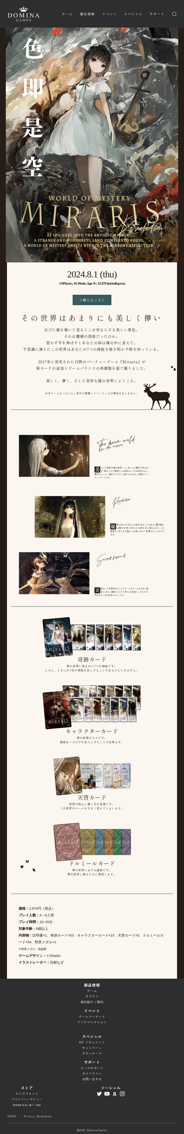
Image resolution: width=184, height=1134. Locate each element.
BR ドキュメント (92, 1042)
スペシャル (133, 14)
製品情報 (87, 14)
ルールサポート (92, 1068)
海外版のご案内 (92, 1002)
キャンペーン (92, 1048)
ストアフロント (26, 1093)
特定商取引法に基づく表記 (27, 1105)
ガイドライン (92, 1073)
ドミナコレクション (92, 1022)
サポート (157, 14)
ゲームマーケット (92, 1016)
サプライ (92, 996)
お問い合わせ (92, 1079)
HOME (11, 1116)
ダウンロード (92, 1053)
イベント (109, 14)
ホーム (67, 14)
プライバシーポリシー (27, 1099)
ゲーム (92, 991)
